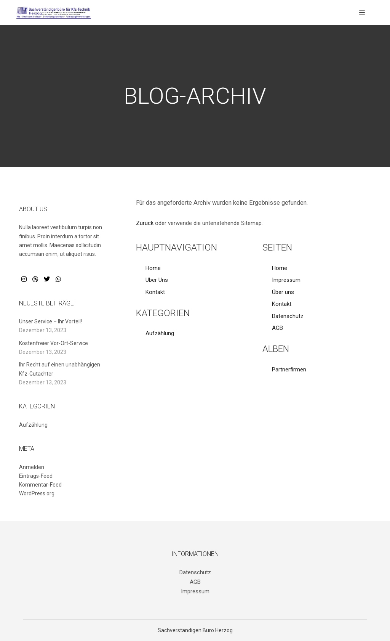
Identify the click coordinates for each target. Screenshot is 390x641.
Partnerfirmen (289, 369)
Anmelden (31, 467)
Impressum (286, 279)
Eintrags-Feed (36, 476)
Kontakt (155, 292)
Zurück (144, 223)
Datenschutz (288, 316)
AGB (277, 328)
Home (153, 268)
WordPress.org (36, 493)
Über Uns (156, 279)
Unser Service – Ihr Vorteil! (50, 321)
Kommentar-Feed (40, 485)
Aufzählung (159, 333)
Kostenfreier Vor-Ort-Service (53, 343)
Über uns (283, 292)
